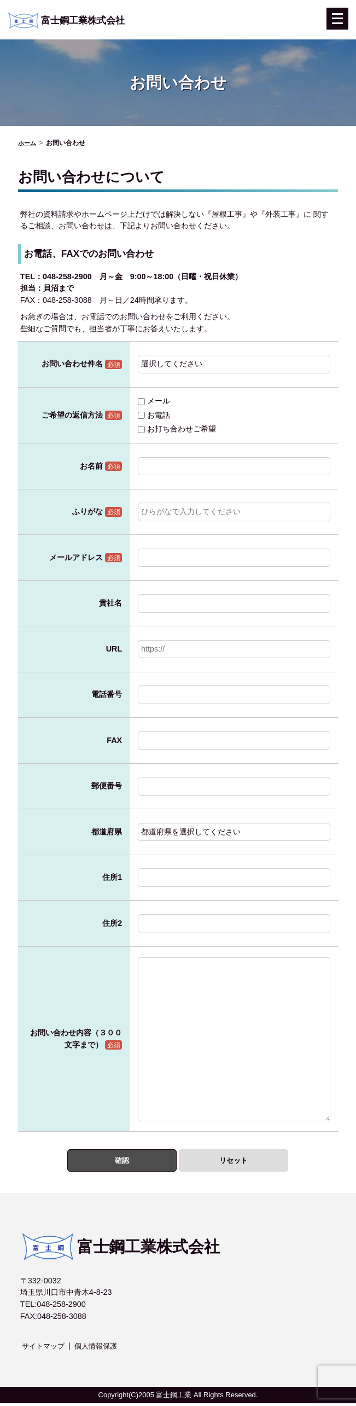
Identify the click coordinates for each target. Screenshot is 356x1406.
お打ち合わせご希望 (177, 428)
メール (154, 400)
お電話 (154, 415)
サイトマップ (45, 1348)
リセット (233, 1161)
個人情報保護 (101, 1348)
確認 (122, 1161)
